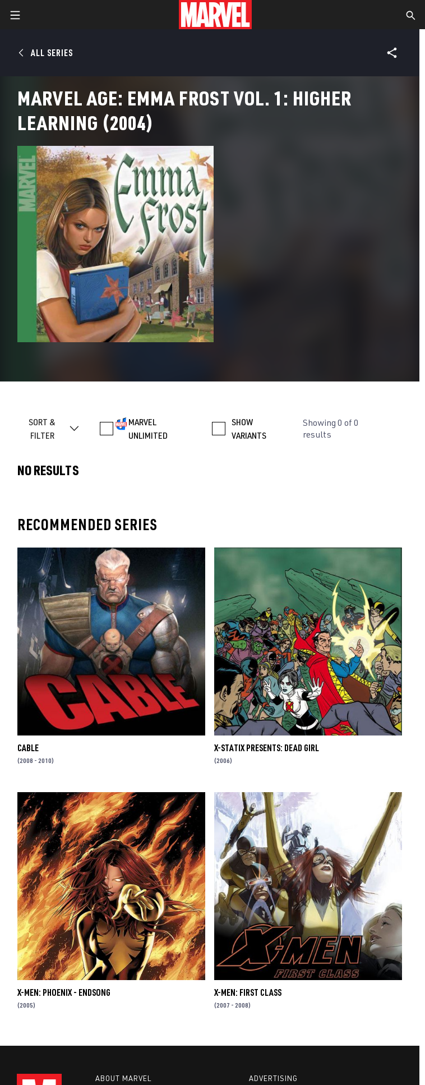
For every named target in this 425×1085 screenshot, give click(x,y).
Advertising (273, 1078)
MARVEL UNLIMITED (148, 428)
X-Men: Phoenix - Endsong (63, 992)
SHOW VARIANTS (249, 428)
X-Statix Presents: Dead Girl (266, 747)
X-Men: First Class (247, 992)
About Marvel (123, 1078)
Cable (28, 747)
